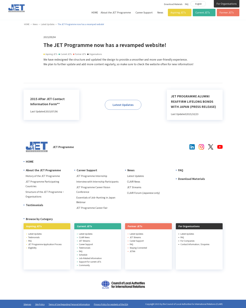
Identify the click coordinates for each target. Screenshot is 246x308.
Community (84, 265)
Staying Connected (138, 247)
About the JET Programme (116, 12)
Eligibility (32, 247)
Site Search (210, 3)
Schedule (83, 254)
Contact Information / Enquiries (194, 244)
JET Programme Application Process (45, 244)
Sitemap (27, 304)
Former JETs (226, 12)
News (160, 12)
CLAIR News (133, 181)
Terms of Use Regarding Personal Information (69, 304)
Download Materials (173, 4)
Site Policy (40, 304)
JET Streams (134, 187)
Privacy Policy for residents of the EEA (111, 304)
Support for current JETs (90, 261)
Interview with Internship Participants (97, 181)
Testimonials (34, 205)
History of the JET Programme (43, 176)
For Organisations (226, 3)
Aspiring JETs (178, 12)
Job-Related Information (90, 258)
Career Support (144, 12)
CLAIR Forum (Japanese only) (143, 192)
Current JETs (202, 12)
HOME (94, 12)
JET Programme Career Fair (91, 207)
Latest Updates (47, 24)
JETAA (132, 251)
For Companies (187, 240)
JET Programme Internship (91, 176)
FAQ (186, 4)
